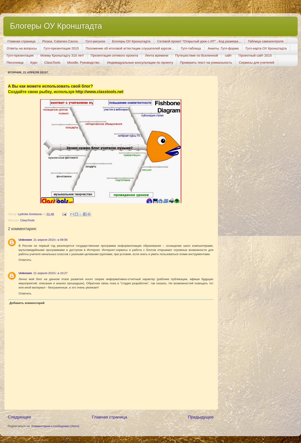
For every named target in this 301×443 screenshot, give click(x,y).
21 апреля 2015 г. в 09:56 (50, 239)
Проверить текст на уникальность (206, 62)
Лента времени (156, 55)
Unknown (25, 239)
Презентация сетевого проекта (114, 55)
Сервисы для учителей (256, 62)
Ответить (25, 260)
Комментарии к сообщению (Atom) (55, 426)
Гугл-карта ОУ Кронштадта (266, 48)
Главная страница (21, 41)
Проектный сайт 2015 (255, 55)
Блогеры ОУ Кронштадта (56, 26)
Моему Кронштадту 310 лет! (62, 55)
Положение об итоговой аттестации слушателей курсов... (130, 48)
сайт (228, 55)
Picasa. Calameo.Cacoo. (60, 41)
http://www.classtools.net (99, 92)
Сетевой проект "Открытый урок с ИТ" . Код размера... (199, 41)
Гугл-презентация (20, 55)
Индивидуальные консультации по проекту (140, 62)
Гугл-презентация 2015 (61, 48)
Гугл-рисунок (95, 41)
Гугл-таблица (191, 48)
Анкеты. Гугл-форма (223, 48)
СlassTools (27, 220)
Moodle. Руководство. (83, 62)
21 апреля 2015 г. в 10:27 (50, 273)
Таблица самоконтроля (266, 41)
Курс (33, 62)
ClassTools (52, 62)
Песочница (15, 62)
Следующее (19, 417)
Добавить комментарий (27, 303)
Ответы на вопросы (22, 48)
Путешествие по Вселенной (196, 55)
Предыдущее (201, 417)
